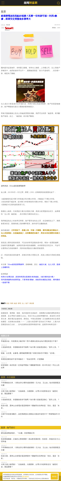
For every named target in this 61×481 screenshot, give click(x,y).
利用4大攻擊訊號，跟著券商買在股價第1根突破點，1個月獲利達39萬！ (28, 277)
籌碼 (11, 303)
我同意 (54, 476)
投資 (7, 303)
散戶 (27, 303)
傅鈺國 (31, 303)
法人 (23, 303)
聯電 (19, 303)
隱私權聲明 (25, 476)
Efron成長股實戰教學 (16, 264)
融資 (15, 303)
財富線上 (9, 29)
